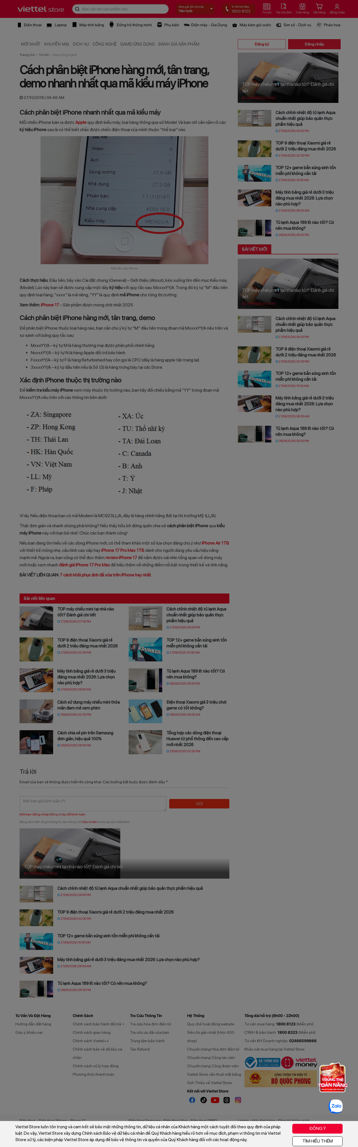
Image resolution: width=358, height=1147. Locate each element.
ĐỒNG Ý (317, 1128)
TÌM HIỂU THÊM (317, 1141)
